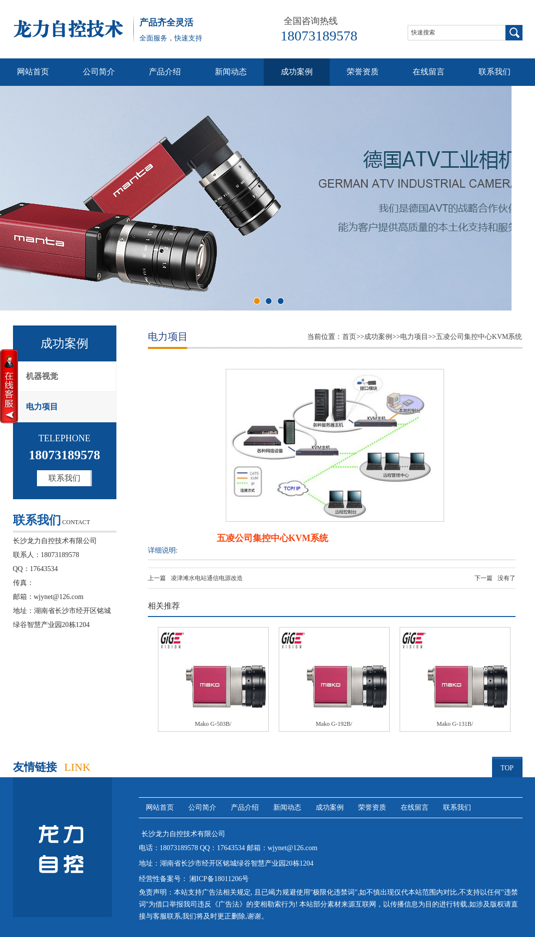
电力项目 (42, 406)
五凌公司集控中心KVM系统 (479, 336)
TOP (507, 764)
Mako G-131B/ (455, 723)
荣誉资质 (363, 71)
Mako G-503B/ (213, 723)
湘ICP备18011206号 (218, 879)
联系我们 (495, 71)
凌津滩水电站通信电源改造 (207, 578)
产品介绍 (165, 71)
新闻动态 (231, 71)
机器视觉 (42, 376)
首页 (349, 336)
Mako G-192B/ (334, 723)
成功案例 (297, 71)
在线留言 (429, 71)
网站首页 (33, 71)
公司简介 (99, 71)
